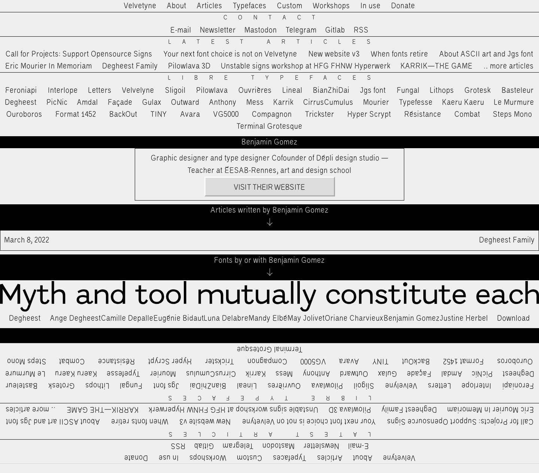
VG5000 (226, 114)
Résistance (422, 114)
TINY (158, 114)
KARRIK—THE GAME (437, 66)
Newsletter (218, 30)
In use (370, 6)
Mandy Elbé (268, 318)
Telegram (301, 30)
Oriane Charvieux (354, 318)
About (176, 6)
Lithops (442, 90)
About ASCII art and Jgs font (486, 54)
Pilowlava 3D (189, 66)
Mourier (376, 102)
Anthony (223, 102)
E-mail (180, 30)
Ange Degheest (75, 318)
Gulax (152, 102)
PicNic (57, 102)
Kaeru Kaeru (463, 102)
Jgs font (373, 90)
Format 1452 (75, 114)
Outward (185, 102)
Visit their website (269, 187)
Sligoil (175, 90)
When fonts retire (399, 54)
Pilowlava (212, 90)
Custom (289, 6)
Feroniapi (21, 90)
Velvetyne (140, 6)
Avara (190, 114)
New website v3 (334, 54)
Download (513, 318)
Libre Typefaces (275, 78)
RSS (361, 30)
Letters (100, 90)
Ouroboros (24, 114)
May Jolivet (306, 318)
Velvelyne (138, 90)
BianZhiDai (331, 90)
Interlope (63, 90)
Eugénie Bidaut (178, 318)
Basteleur (518, 90)
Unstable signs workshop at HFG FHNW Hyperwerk (305, 66)
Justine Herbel (464, 318)
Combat (467, 114)
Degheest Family (130, 66)
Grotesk (478, 90)
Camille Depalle (127, 318)
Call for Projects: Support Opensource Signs (79, 54)
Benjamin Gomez (412, 318)
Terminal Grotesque (269, 126)
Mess (255, 102)
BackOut (123, 114)
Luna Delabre (226, 318)
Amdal (87, 102)
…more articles (508, 66)
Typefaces (250, 6)
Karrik (283, 102)
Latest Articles (274, 42)
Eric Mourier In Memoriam (48, 66)
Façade (120, 102)
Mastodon (260, 30)
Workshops (331, 6)
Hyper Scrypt (369, 114)
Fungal (408, 90)
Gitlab (335, 30)
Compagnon (272, 114)
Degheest (21, 102)
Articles (209, 6)
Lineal (292, 90)
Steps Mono (512, 114)
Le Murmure (514, 102)
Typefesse (416, 102)
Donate (403, 6)
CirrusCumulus (328, 102)
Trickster (319, 114)
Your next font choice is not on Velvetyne (230, 54)
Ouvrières (255, 90)
